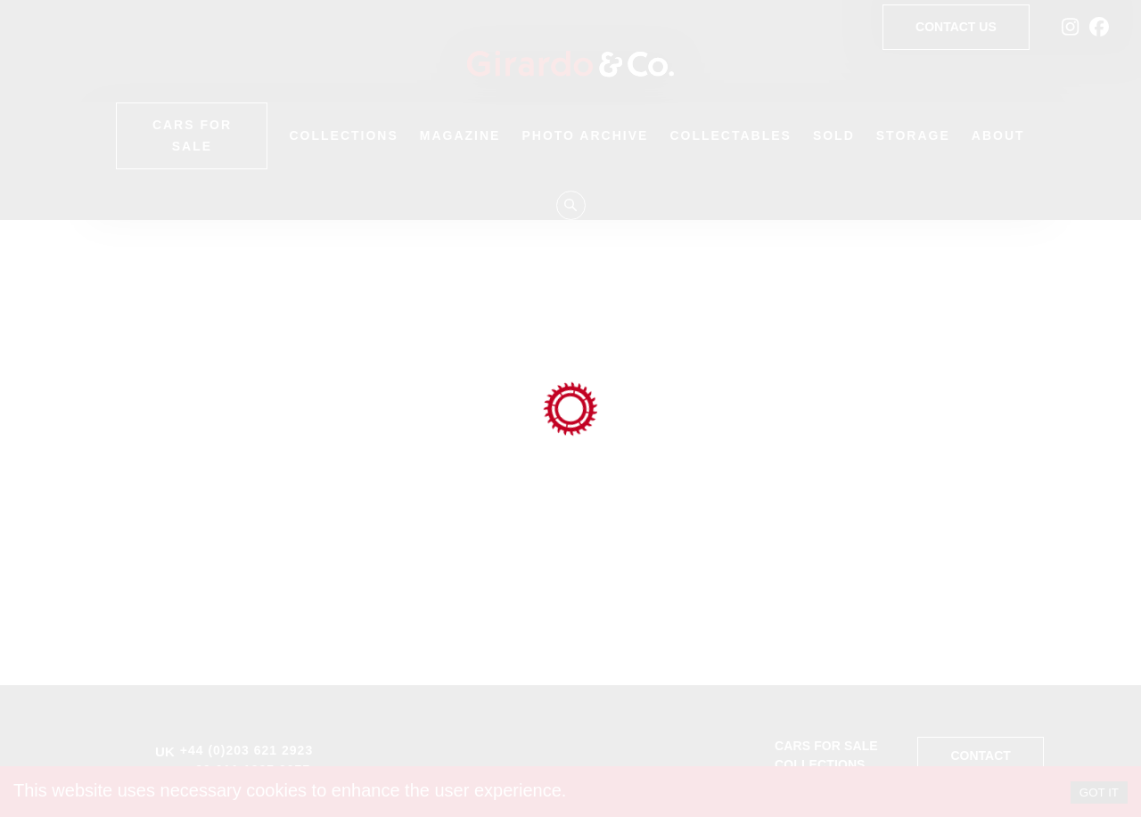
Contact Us (956, 27)
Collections (343, 135)
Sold (834, 135)
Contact (980, 756)
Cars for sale (826, 746)
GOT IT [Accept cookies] (1099, 792)
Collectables (730, 135)
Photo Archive (584, 135)
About (998, 135)
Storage (913, 135)
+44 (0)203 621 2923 (246, 750)
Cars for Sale (192, 135)
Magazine (460, 135)
